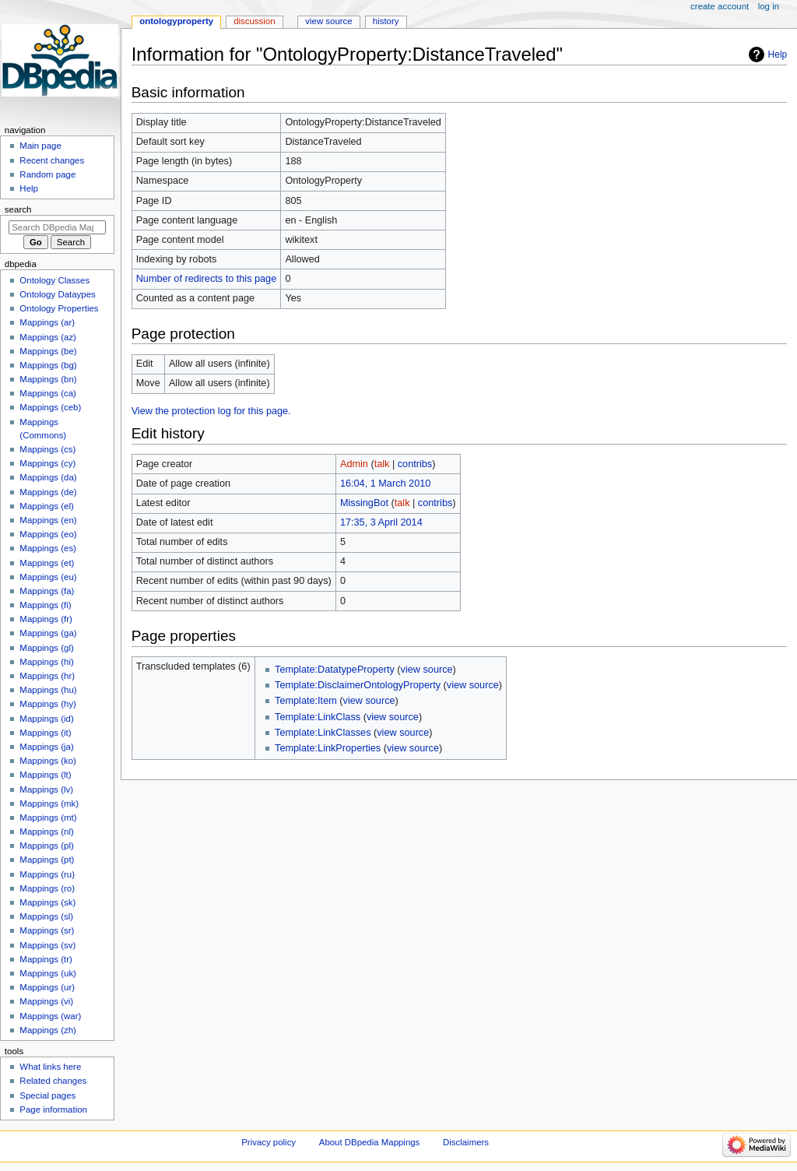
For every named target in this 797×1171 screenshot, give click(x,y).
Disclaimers (466, 1142)
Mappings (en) (47, 520)
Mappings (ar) (47, 322)
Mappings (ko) (47, 760)
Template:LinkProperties (328, 748)
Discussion (254, 21)
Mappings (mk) (49, 803)
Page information (53, 1109)
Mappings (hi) (46, 661)
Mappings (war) (50, 1016)
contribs (415, 464)
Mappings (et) (46, 563)
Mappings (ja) (46, 746)
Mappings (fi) (45, 605)
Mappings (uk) (47, 973)
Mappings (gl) (46, 647)
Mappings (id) (46, 718)
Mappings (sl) (46, 916)
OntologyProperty (176, 21)
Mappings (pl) (46, 845)
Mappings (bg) (47, 365)
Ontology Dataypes (57, 294)
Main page (40, 145)
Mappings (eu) (47, 577)
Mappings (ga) (47, 633)
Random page (47, 174)
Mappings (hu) (47, 690)
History (386, 21)
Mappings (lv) (46, 789)
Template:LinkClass (317, 717)
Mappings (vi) (46, 1001)
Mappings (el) (46, 506)
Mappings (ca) (47, 393)
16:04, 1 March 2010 (385, 483)
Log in (768, 6)
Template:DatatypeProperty (335, 669)
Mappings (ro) (47, 888)
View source (328, 21)
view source (427, 669)
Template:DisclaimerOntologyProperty (358, 685)
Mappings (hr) (47, 675)
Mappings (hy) (47, 704)
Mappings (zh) (47, 1030)
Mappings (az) (47, 337)
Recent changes (51, 160)
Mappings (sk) (47, 902)
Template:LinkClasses (322, 732)
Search (18, 209)
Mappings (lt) (45, 774)
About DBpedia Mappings (369, 1142)
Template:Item (306, 700)
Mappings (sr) (46, 930)
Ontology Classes (54, 280)
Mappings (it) (45, 732)
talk (382, 464)
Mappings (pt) (46, 859)
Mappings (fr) (45, 619)
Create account (719, 6)
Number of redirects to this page (206, 278)
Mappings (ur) (47, 987)
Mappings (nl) (46, 831)
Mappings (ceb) (50, 407)
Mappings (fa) (46, 591)
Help (778, 54)
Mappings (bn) (47, 379)
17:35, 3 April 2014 (381, 522)
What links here (50, 1066)
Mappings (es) (47, 548)
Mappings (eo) (47, 534)
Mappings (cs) (47, 449)
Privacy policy (268, 1142)
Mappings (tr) (45, 959)
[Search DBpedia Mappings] (57, 227)
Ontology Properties (58, 308)
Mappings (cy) (47, 463)
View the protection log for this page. (211, 411)
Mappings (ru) (47, 874)
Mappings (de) (47, 492)
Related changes (52, 1080)
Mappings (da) (47, 477)
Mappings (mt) (47, 817)
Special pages (47, 1095)
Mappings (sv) (47, 945)
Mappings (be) (47, 351)
